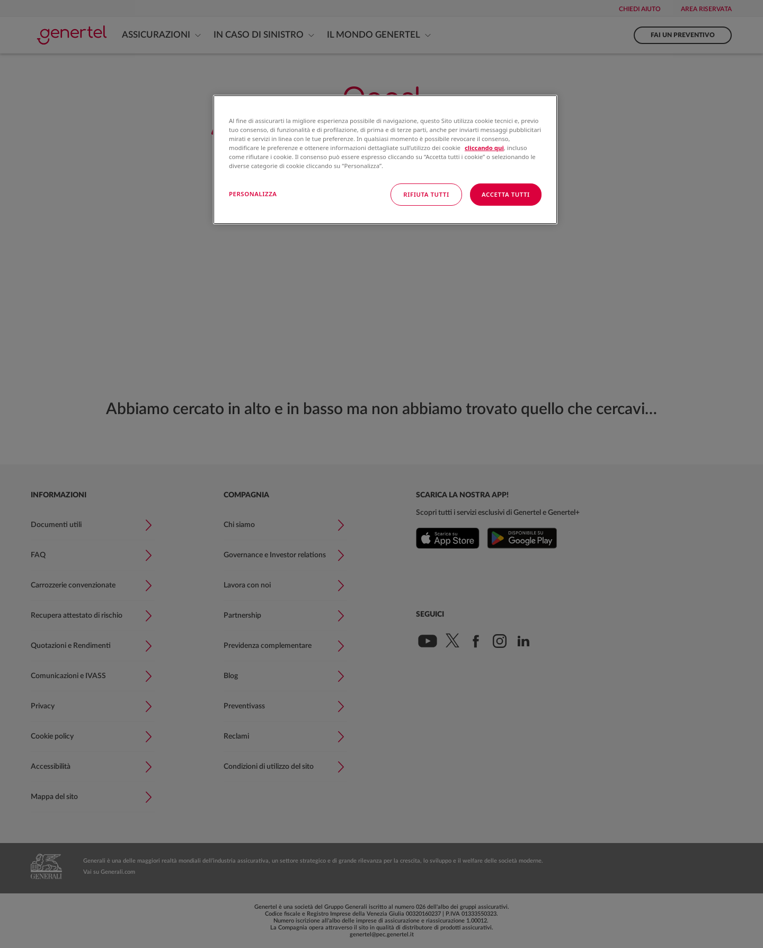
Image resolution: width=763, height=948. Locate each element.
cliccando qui (484, 148)
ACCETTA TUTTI (506, 194)
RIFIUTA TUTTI (426, 194)
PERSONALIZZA (253, 194)
